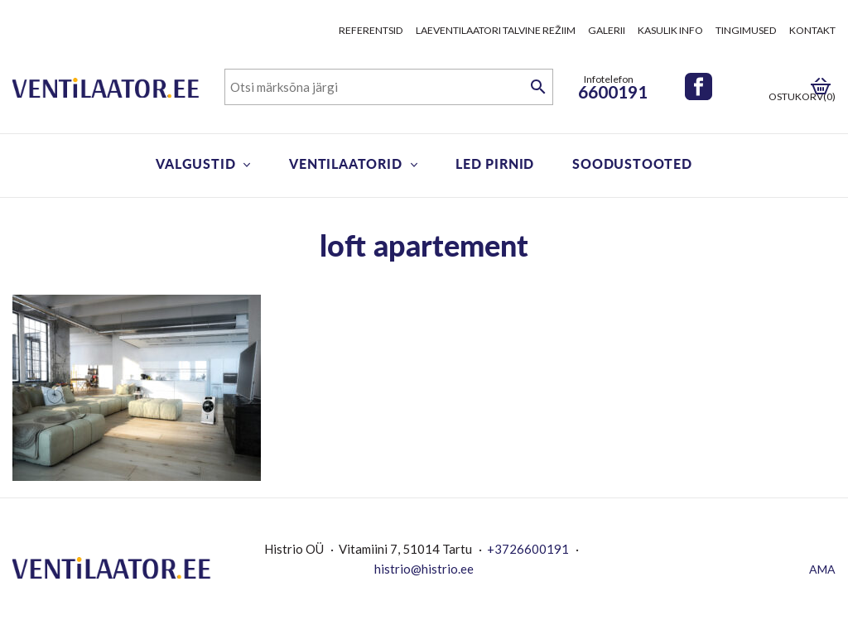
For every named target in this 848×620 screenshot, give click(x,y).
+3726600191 (528, 548)
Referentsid (371, 30)
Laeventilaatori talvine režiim (496, 30)
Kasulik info (670, 30)
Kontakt (812, 30)
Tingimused (746, 30)
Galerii (606, 30)
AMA (822, 569)
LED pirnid (494, 163)
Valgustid (195, 163)
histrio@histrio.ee (424, 568)
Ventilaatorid (345, 163)
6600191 (613, 91)
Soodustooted (632, 163)
